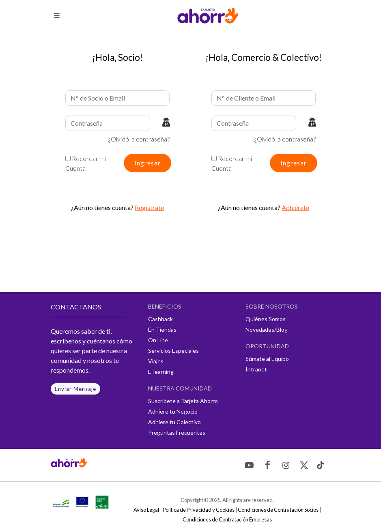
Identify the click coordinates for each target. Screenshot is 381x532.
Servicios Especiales (173, 350)
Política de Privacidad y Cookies (199, 509)
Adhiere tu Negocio (173, 411)
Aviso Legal (146, 509)
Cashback (160, 318)
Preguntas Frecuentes (176, 432)
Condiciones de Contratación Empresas (227, 519)
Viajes (156, 361)
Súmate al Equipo (267, 358)
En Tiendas (162, 329)
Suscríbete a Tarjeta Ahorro (183, 400)
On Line (158, 340)
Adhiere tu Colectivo (174, 421)
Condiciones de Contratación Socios (278, 509)
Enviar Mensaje (75, 389)
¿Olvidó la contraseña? (139, 139)
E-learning (161, 371)
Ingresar (147, 163)
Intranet (256, 369)
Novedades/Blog (266, 329)
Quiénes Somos (265, 318)
